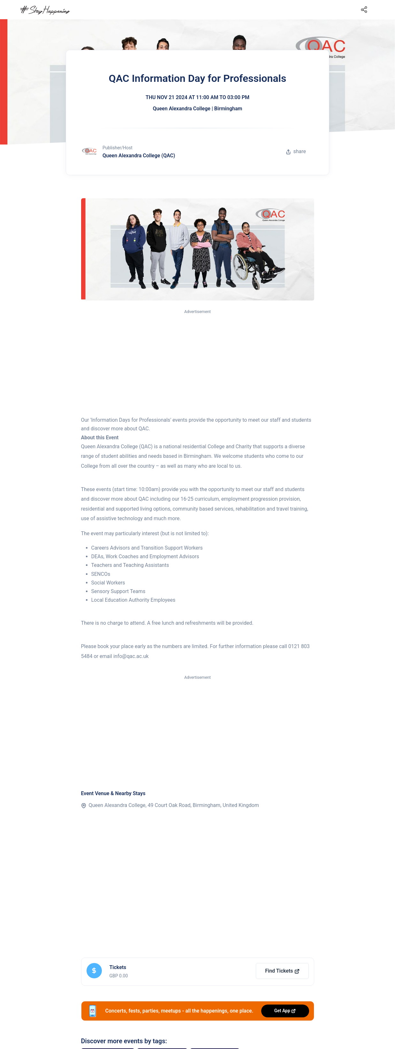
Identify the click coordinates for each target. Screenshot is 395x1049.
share (296, 151)
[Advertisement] (197, 363)
